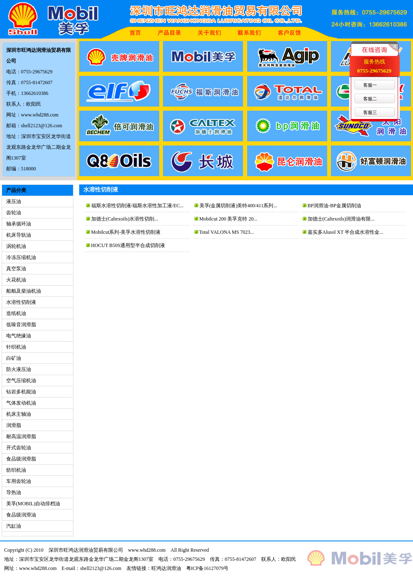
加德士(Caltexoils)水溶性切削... (124, 219)
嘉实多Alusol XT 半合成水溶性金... (346, 232)
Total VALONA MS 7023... (226, 232)
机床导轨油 (18, 235)
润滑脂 (13, 425)
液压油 (13, 201)
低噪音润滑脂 (21, 324)
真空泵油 (16, 269)
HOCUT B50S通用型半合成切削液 (128, 245)
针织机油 (16, 347)
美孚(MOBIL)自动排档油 (33, 504)
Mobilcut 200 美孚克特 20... (228, 219)
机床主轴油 (18, 414)
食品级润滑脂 (21, 459)
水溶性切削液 (21, 302)
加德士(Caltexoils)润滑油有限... (341, 219)
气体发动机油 (21, 403)
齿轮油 (13, 213)
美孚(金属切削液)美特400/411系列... (238, 205)
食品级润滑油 (21, 515)
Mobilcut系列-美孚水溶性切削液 (126, 232)
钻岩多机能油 (21, 392)
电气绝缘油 (18, 336)
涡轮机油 (16, 246)
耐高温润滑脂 (21, 436)
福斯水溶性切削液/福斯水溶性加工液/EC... (137, 205)
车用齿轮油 (18, 481)
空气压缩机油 (21, 380)
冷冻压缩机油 (21, 257)
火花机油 (16, 280)
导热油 (13, 492)
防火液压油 (18, 369)
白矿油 (13, 358)
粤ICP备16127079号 (207, 568)
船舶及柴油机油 (23, 291)
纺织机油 (16, 470)
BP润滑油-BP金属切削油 (334, 205)
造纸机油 (16, 313)
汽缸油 (13, 526)
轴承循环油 (18, 224)
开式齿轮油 (18, 448)
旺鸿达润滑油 (166, 568)
